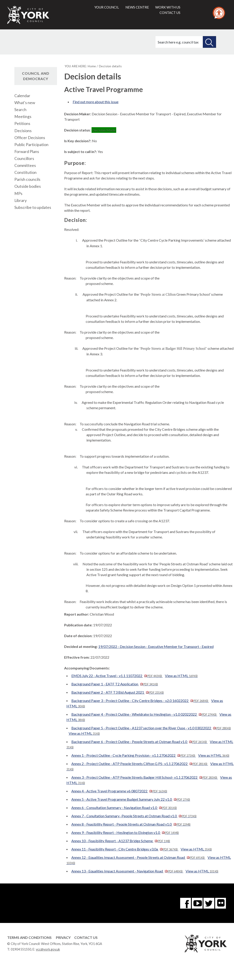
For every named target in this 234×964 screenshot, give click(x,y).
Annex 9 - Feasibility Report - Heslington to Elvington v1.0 (125, 832)
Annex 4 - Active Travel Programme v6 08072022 (119, 791)
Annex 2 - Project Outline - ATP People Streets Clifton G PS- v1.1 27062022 (139, 763)
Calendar (22, 95)
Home (92, 66)
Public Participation (31, 144)
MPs (18, 193)
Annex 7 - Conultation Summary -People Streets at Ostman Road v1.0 (134, 816)
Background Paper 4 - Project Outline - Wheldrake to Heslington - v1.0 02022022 (144, 714)
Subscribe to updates (32, 207)
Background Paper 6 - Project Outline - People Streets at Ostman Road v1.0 (139, 741)
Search (20, 109)
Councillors (24, 158)
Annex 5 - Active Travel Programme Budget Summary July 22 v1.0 (130, 799)
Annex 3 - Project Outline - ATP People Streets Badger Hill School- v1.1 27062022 (144, 777)
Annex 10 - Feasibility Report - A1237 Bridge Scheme (120, 841)
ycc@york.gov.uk (48, 949)
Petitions (22, 123)
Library (20, 200)
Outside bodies (27, 186)
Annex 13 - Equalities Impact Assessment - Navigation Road (127, 871)
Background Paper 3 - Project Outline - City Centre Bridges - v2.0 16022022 (140, 700)
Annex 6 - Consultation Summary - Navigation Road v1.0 (124, 807)
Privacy (63, 937)
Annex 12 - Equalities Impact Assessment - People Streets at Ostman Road (138, 857)
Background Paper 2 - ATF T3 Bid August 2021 (117, 692)
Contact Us (86, 937)
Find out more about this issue (95, 102)
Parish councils (27, 179)
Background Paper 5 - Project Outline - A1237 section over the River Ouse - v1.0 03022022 (151, 728)
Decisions (23, 130)
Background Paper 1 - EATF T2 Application (114, 684)
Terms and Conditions (29, 937)
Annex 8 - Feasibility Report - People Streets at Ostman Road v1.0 (130, 824)
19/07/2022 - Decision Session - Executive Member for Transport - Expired (156, 646)
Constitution (25, 172)
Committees (25, 165)
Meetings (22, 116)
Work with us (167, 7)
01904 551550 (21, 949)
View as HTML (181, 675)
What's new (24, 102)
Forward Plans (26, 151)
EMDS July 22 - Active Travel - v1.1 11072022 (117, 675)
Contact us (170, 13)
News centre (137, 7)
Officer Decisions (29, 137)
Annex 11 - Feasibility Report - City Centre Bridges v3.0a (124, 849)
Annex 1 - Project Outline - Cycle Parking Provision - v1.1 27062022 (133, 755)
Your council (106, 7)
